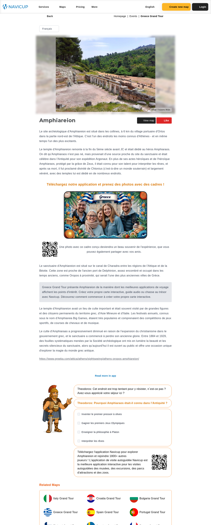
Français (49, 28)
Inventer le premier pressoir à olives (102, 414)
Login (200, 7)
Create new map (176, 7)
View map (146, 120)
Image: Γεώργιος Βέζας (161, 110)
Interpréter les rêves (93, 441)
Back (47, 16)
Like (164, 120)
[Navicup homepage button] (16, 7)
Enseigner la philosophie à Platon (100, 432)
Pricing (80, 7)
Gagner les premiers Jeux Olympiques (103, 423)
